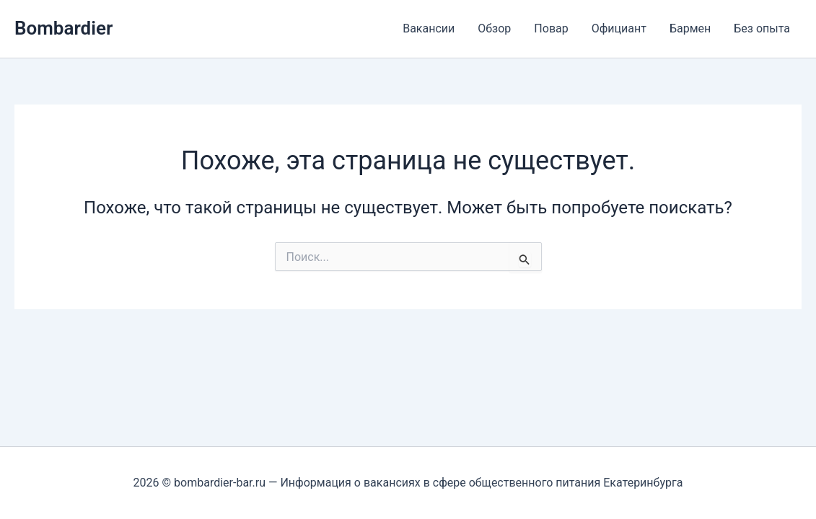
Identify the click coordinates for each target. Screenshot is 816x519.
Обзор (494, 28)
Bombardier (63, 28)
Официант (619, 28)
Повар (551, 28)
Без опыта (762, 28)
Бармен (690, 28)
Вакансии (429, 28)
